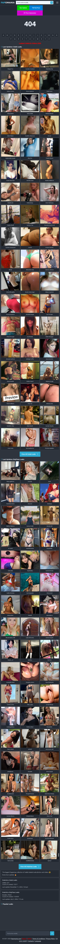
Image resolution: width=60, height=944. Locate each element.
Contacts (31, 941)
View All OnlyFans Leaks (30, 866)
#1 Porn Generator (30, 13)
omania (8, 2)
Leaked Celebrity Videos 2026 (30, 43)
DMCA (29, 938)
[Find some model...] (27, 934)
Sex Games (23, 8)
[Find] (52, 933)
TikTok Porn (36, 8)
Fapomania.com (16, 938)
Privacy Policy (50, 938)
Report (24, 938)
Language (38, 941)
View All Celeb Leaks (30, 454)
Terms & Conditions (39, 938)
